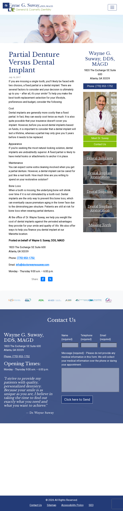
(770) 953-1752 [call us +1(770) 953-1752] (26, 258)
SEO (91, 505)
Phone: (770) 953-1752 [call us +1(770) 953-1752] (100, 86)
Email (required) (105, 337)
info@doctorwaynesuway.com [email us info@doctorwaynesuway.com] (32, 264)
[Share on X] (50, 280)
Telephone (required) (86, 337)
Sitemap (51, 505)
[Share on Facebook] (43, 280)
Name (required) (67, 337)
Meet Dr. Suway (100, 138)
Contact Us (100, 144)
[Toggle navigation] (112, 7)
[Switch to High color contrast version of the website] (6, 6)
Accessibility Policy (72, 505)
